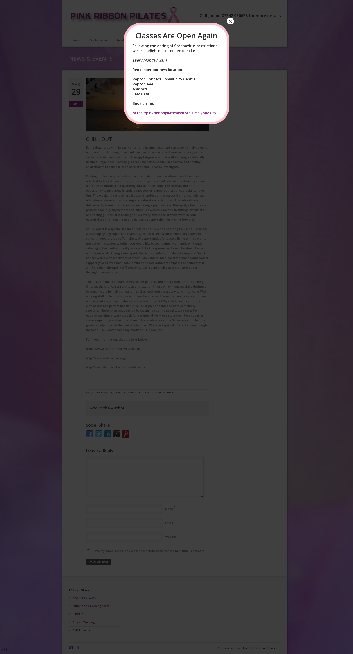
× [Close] (230, 21)
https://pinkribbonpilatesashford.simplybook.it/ (174, 112)
